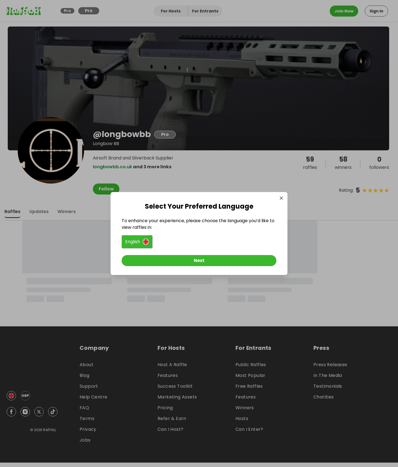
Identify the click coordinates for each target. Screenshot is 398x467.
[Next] (199, 260)
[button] (137, 241)
